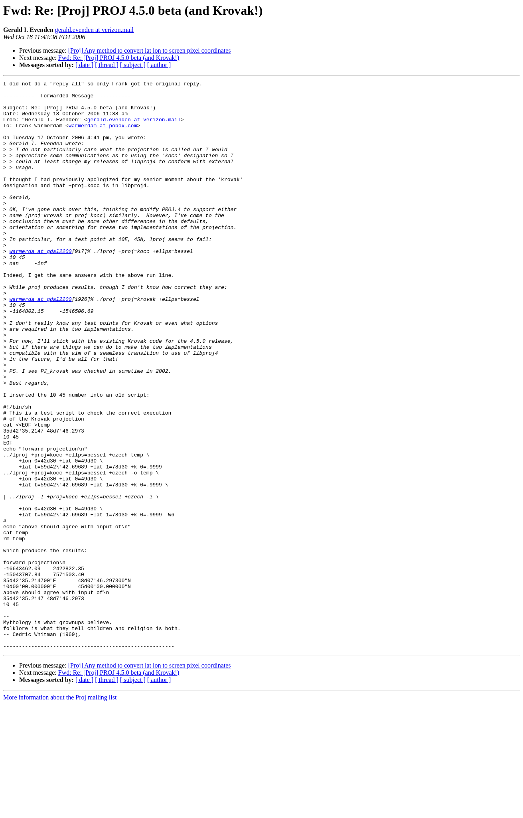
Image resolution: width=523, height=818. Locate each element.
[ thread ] (106, 64)
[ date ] (84, 64)
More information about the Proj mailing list (59, 811)
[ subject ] (133, 64)
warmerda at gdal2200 (41, 285)
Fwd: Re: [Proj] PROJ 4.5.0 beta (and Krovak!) (119, 57)
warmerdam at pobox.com (103, 134)
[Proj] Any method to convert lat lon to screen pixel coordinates (149, 50)
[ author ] (159, 64)
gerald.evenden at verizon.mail (94, 29)
